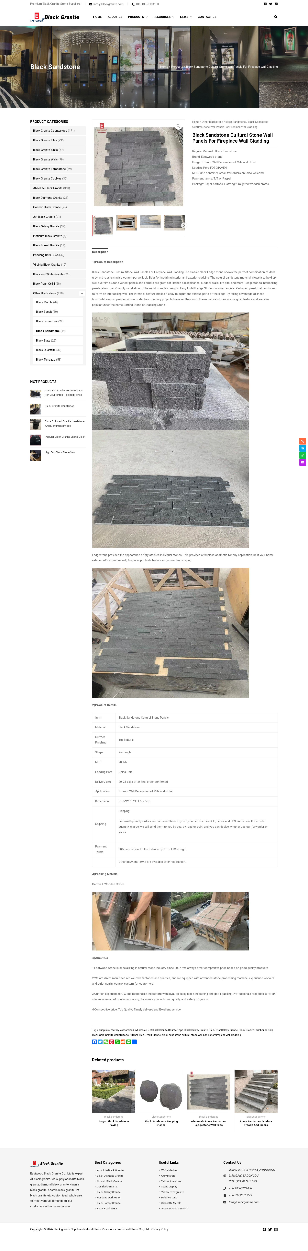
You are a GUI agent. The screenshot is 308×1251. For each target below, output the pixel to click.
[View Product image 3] (150, 221)
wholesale (141, 1029)
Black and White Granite (48, 274)
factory (115, 1029)
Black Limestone (47, 321)
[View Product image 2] (126, 223)
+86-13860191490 (240, 1193)
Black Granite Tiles (45, 140)
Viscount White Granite (176, 1213)
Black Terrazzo (45, 359)
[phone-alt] (145, 4)
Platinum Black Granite (47, 236)
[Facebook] (265, 3)
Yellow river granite (173, 1196)
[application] (146, 17)
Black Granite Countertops (50, 130)
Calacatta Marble (172, 1207)
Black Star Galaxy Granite (223, 1029)
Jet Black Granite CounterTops (165, 1029)
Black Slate (43, 340)
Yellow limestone (172, 1185)
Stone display (170, 1191)
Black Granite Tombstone (49, 169)
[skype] (302, 448)
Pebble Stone (169, 1202)
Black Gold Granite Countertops (110, 1034)
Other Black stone (44, 293)
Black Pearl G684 (44, 283)
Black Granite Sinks (45, 150)
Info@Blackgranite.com (244, 1207)
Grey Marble (169, 1180)
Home (195, 121)
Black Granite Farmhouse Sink (256, 1029)
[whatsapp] (302, 455)
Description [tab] (100, 252)
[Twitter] (270, 3)
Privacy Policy (160, 1234)
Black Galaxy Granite (46, 226)
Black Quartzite (46, 350)
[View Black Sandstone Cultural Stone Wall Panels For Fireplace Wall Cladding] (102, 225)
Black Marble (44, 302)
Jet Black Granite (44, 217)
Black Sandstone (48, 331)
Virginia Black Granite (46, 264)
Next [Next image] (184, 225)
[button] (276, 17)
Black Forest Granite (46, 245)
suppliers (104, 1029)
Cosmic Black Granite (47, 207)
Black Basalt (44, 311)
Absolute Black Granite (47, 188)
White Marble (169, 1174)
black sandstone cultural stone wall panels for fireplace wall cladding (201, 1034)
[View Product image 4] (174, 223)
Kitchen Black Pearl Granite (145, 1034)
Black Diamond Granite (47, 198)
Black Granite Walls (45, 159)
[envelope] (106, 4)
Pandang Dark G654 (45, 255)
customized (127, 1029)
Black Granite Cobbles (47, 178)
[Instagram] (276, 3)
